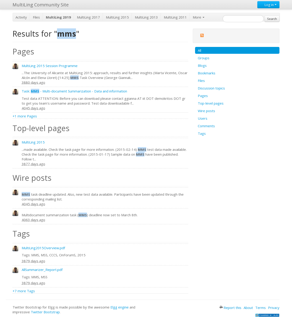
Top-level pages (211, 103)
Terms (260, 307)
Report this (230, 307)
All (199, 50)
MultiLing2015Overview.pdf (43, 248)
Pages (203, 95)
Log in (268, 4)
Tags (202, 133)
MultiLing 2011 (175, 17)
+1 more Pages (25, 116)
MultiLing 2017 (88, 17)
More (198, 17)
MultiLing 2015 (117, 17)
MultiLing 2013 (146, 17)
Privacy (273, 307)
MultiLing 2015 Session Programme (50, 65)
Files (36, 17)
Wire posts (206, 110)
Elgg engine (119, 307)
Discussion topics (211, 88)
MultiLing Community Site (41, 5)
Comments (206, 126)
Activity (21, 17)
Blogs (202, 65)
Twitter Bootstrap (45, 312)
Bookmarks (206, 73)
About (248, 307)
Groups (203, 58)
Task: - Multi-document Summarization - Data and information (74, 91)
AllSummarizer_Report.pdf (42, 269)
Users (202, 118)
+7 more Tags (24, 291)
